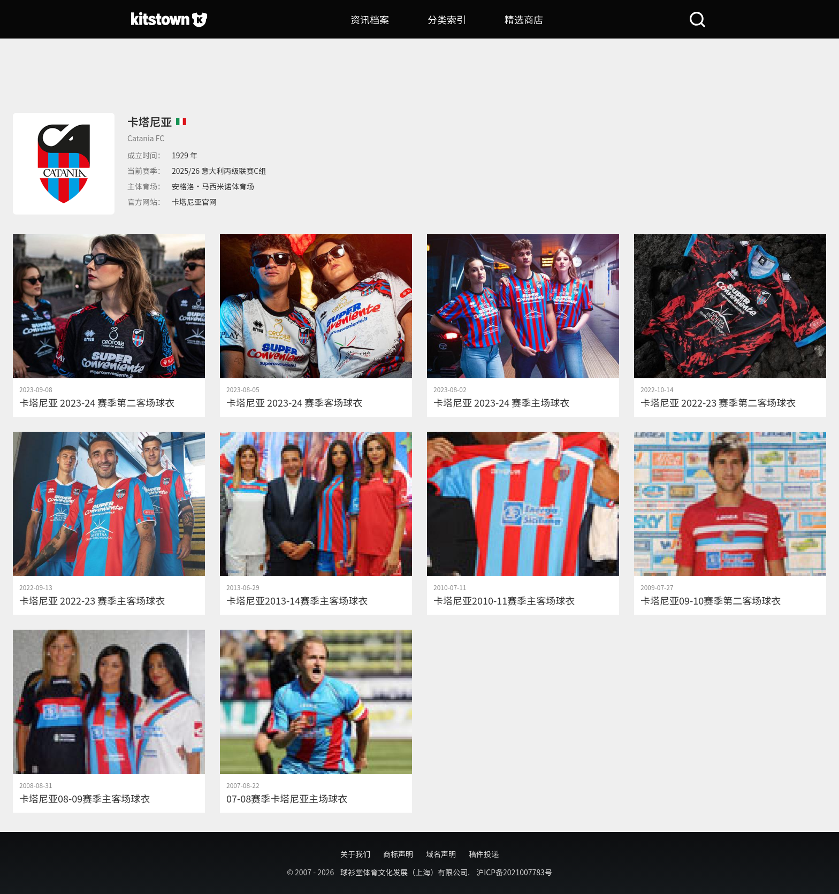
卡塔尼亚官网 (194, 201)
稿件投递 (484, 854)
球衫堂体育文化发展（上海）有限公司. (405, 872)
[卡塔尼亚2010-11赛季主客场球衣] (523, 523)
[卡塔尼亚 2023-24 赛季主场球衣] (523, 325)
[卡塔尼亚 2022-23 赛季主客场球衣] (109, 523)
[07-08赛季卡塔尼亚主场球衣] (316, 721)
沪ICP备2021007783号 (514, 872)
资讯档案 (369, 19)
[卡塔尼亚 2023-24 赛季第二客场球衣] (109, 325)
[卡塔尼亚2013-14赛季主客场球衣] (316, 523)
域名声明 (441, 854)
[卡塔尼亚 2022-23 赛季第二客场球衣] (730, 325)
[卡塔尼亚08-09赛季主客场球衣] (109, 721)
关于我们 (355, 854)
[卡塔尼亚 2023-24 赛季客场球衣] (316, 325)
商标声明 (398, 854)
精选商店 (524, 19)
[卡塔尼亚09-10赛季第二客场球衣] (730, 523)
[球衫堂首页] (169, 19)
